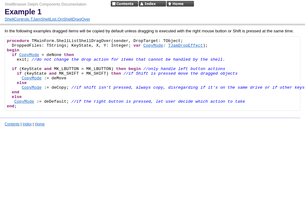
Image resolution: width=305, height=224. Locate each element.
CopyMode (153, 45)
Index (27, 124)
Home (40, 124)
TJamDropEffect (185, 45)
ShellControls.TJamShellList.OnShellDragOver (47, 19)
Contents (12, 124)
